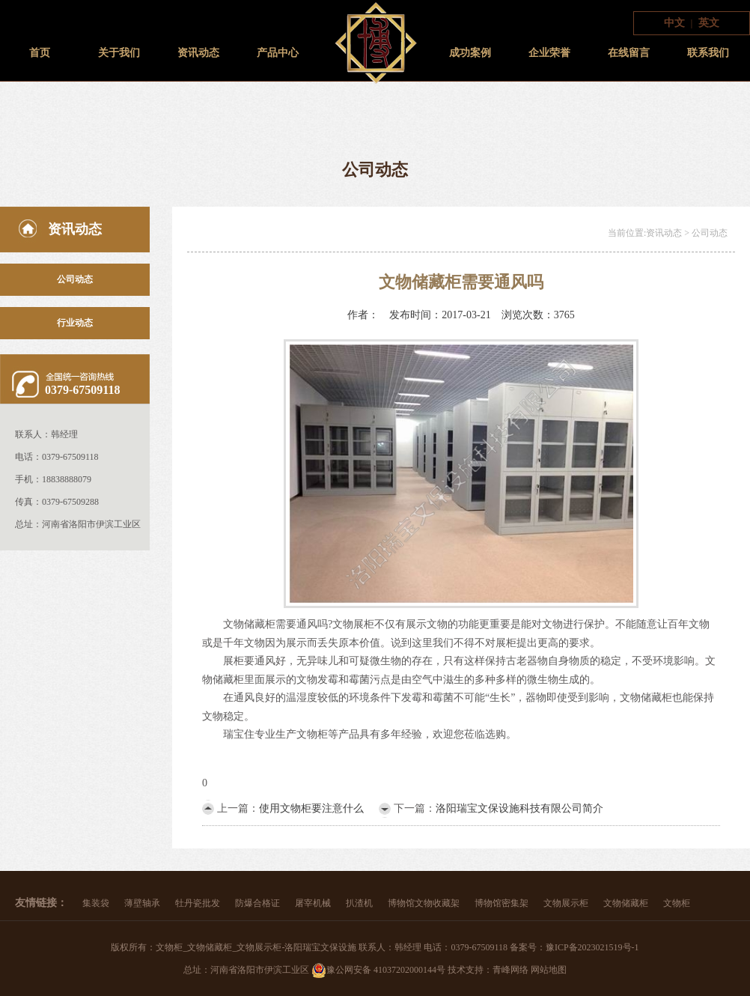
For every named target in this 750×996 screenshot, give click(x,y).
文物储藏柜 (625, 903)
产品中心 (278, 52)
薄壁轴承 (142, 903)
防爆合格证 (257, 903)
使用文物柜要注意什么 (311, 808)
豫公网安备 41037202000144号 (378, 970)
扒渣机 (359, 903)
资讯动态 (198, 52)
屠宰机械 (313, 903)
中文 (674, 22)
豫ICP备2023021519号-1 (592, 947)
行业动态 (75, 323)
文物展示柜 (565, 903)
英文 (708, 22)
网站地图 (549, 970)
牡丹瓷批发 (197, 903)
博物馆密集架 (501, 903)
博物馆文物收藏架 (424, 903)
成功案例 (470, 52)
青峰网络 (510, 970)
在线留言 (629, 52)
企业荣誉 (549, 52)
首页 (39, 52)
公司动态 (75, 279)
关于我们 (119, 52)
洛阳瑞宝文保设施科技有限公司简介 (519, 808)
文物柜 (676, 903)
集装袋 (95, 903)
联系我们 (708, 52)
